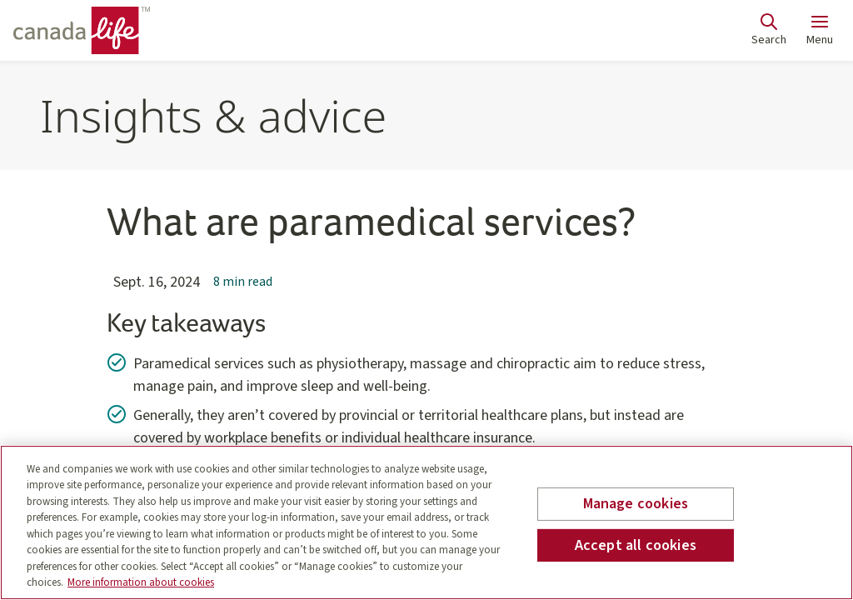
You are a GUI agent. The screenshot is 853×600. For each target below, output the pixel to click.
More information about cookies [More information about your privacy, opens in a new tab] (140, 582)
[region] (426, 522)
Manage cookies (636, 503)
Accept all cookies (635, 544)
